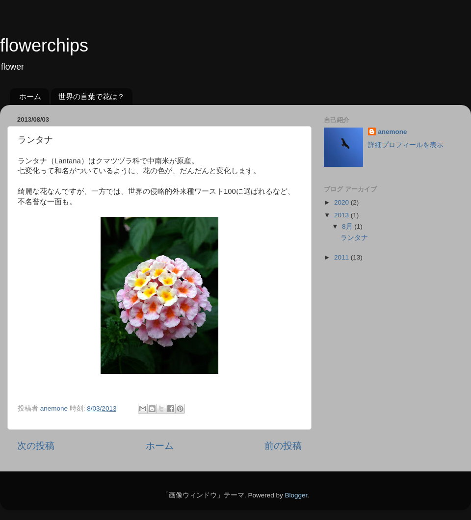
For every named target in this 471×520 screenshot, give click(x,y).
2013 (342, 215)
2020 (342, 202)
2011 (342, 257)
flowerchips (44, 45)
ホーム (30, 96)
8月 (348, 226)
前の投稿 (283, 446)
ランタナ (354, 237)
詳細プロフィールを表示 (406, 145)
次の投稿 (35, 446)
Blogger (296, 495)
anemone (392, 131)
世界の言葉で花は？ (91, 96)
